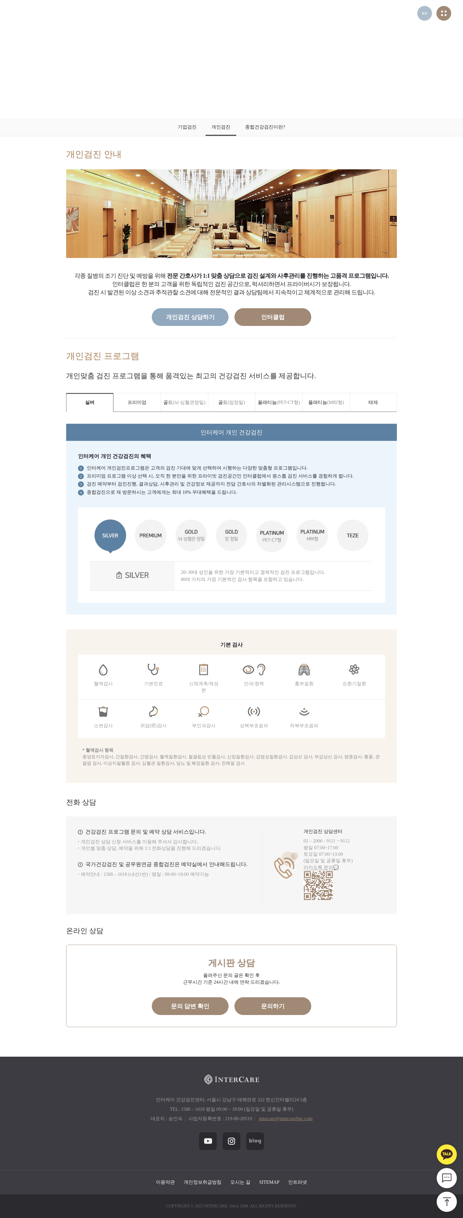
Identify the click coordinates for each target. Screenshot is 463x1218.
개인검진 (220, 126)
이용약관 (165, 1182)
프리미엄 (137, 402)
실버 (89, 402)
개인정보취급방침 (202, 1182)
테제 (373, 402)
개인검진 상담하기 (190, 317)
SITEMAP (269, 1182)
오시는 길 (240, 1182)
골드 (184, 402)
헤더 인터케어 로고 (39, 13)
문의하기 (273, 1006)
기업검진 (187, 126)
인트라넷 (297, 1182)
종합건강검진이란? (265, 126)
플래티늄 (279, 402)
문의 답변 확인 (190, 1006)
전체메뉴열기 (443, 13)
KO (425, 13)
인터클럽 (273, 317)
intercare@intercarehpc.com (285, 1118)
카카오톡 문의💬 (321, 867)
